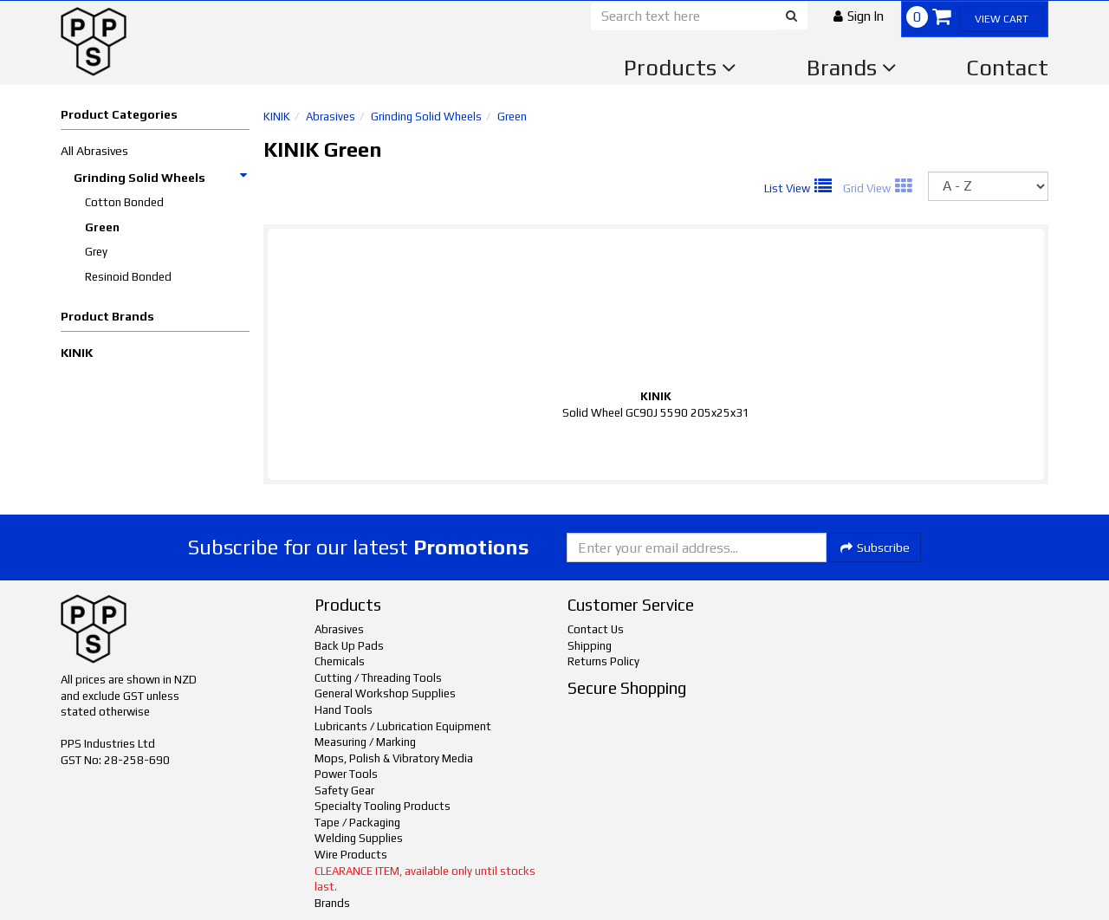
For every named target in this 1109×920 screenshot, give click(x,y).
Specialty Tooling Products (383, 806)
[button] (858, 16)
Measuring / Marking (365, 741)
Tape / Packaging (357, 822)
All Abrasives (94, 151)
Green (102, 227)
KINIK (77, 353)
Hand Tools (344, 709)
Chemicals (340, 661)
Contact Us (595, 629)
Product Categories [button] (119, 114)
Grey (96, 251)
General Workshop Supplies (385, 693)
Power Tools (346, 774)
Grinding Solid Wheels (161, 178)
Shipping (589, 645)
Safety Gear (344, 790)
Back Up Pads (349, 645)
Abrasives (330, 116)
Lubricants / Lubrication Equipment (403, 726)
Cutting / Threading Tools (378, 677)
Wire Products (351, 854)
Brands (852, 68)
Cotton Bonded (124, 202)
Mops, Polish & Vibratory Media (394, 758)
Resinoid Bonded (128, 276)
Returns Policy (603, 661)
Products (680, 68)
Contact (1007, 68)
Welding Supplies (359, 838)
